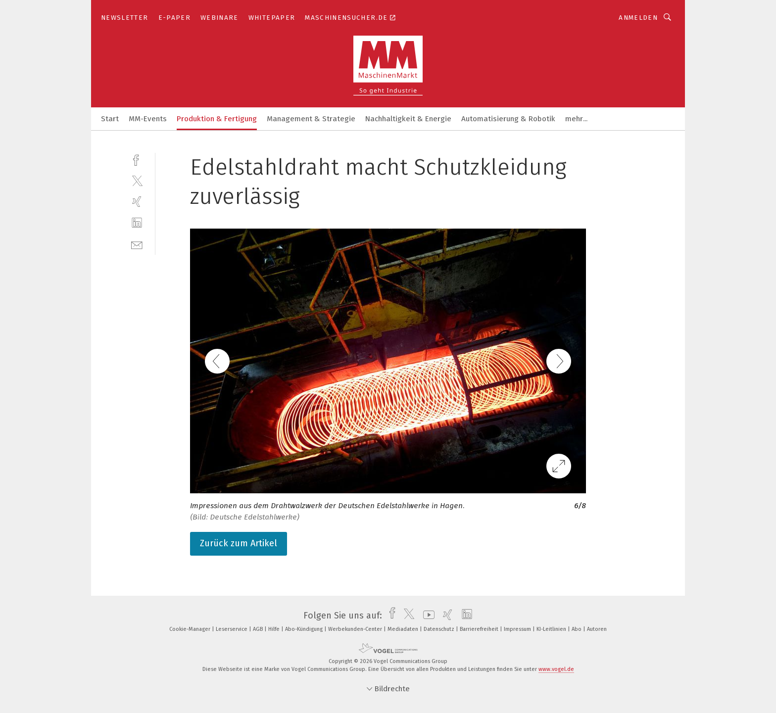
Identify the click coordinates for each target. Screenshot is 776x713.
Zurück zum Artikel (238, 543)
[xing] (137, 201)
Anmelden (638, 17)
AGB (258, 629)
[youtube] (426, 615)
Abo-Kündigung (304, 629)
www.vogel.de (556, 669)
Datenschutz (440, 629)
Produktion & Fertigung (217, 118)
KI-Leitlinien (552, 629)
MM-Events (148, 118)
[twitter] (137, 180)
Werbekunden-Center (356, 629)
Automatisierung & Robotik (508, 118)
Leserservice (232, 629)
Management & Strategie (311, 118)
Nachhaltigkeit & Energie (408, 118)
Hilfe (274, 629)
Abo (577, 629)
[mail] (137, 244)
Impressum (518, 629)
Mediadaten (404, 629)
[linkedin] (137, 223)
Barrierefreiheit (480, 629)
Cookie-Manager (190, 629)
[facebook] (137, 159)
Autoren (597, 629)
